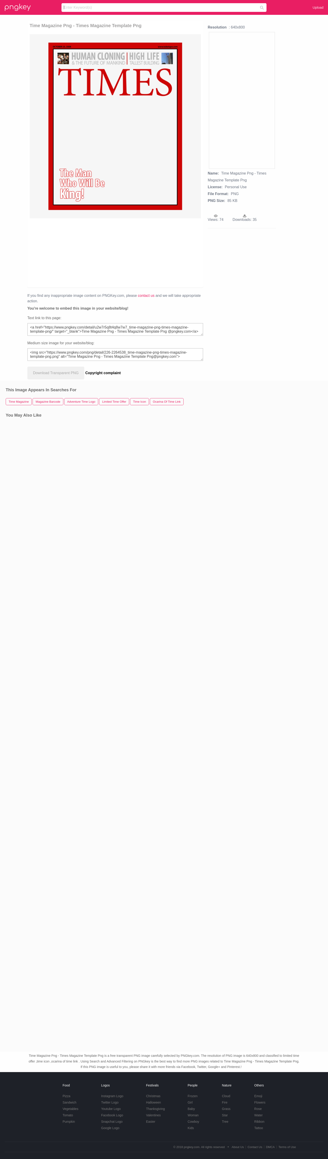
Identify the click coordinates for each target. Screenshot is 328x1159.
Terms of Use (287, 1147)
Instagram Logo (112, 1096)
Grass (226, 1109)
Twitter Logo (109, 1102)
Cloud (226, 1096)
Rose (258, 1109)
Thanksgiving (155, 1109)
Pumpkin (69, 1121)
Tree (225, 1121)
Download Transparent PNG (56, 373)
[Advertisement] (82, 253)
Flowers (259, 1102)
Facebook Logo (112, 1115)
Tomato (68, 1115)
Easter (150, 1121)
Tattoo (258, 1128)
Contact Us (255, 1147)
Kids (191, 1128)
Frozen (193, 1096)
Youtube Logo (111, 1109)
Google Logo (110, 1128)
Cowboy (193, 1121)
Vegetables (70, 1109)
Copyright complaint (103, 373)
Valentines (153, 1115)
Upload (318, 7)
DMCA (270, 1147)
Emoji (258, 1096)
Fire (224, 1102)
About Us (238, 1147)
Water (258, 1115)
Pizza (66, 1096)
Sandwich (70, 1102)
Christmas (153, 1096)
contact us (146, 296)
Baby (191, 1109)
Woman (193, 1115)
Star (225, 1115)
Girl (190, 1102)
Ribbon (259, 1121)
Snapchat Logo (112, 1121)
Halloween (153, 1102)
